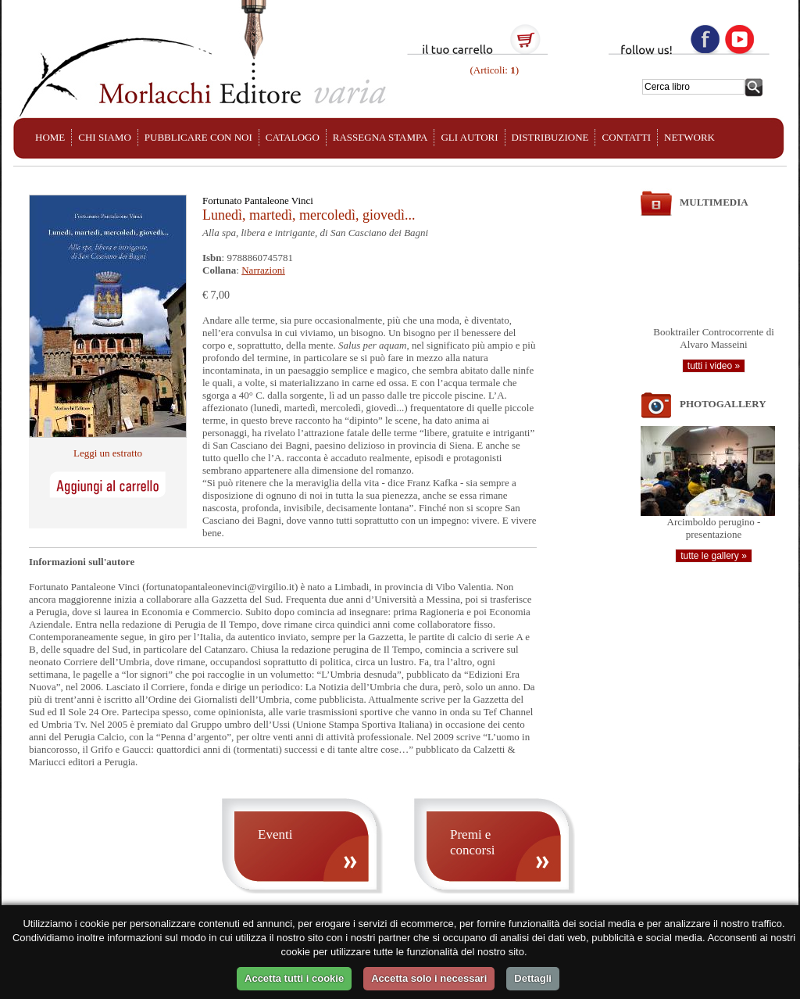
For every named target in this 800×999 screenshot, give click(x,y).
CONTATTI (626, 137)
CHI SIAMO (104, 137)
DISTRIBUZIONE (550, 137)
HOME (50, 137)
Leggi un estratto (107, 453)
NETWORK (689, 137)
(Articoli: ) (493, 70)
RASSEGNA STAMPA (380, 137)
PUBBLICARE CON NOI (198, 137)
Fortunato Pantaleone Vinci (257, 200)
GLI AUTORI (469, 137)
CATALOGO (293, 137)
